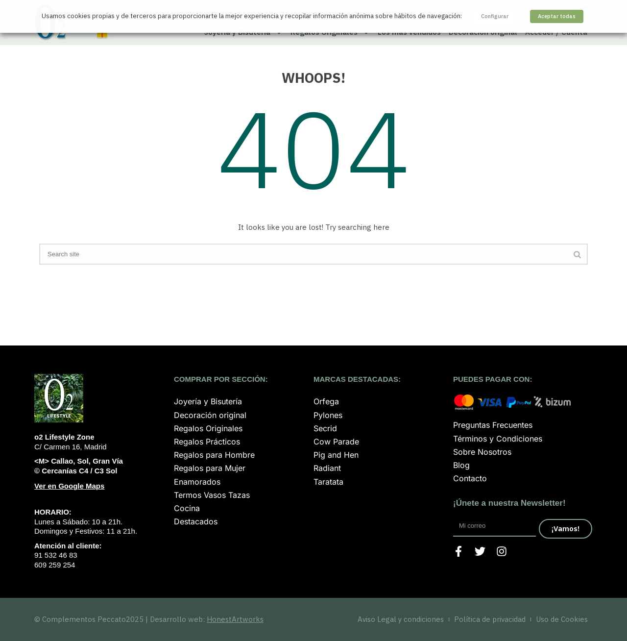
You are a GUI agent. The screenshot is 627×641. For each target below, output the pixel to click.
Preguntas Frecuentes (492, 425)
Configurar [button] (494, 16)
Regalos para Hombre (214, 455)
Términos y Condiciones (497, 439)
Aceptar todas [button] (557, 16)
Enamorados (197, 482)
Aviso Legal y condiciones (401, 619)
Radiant (327, 468)
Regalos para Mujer (209, 468)
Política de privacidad (490, 619)
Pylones (328, 415)
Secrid (325, 428)
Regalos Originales (208, 428)
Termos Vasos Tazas (212, 495)
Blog (461, 465)
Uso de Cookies (562, 619)
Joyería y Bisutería (208, 401)
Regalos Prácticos (207, 441)
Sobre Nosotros (482, 452)
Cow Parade (336, 441)
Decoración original (210, 415)
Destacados (195, 521)
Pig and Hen (336, 455)
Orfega (326, 401)
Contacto (470, 478)
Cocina (187, 508)
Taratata (328, 482)
